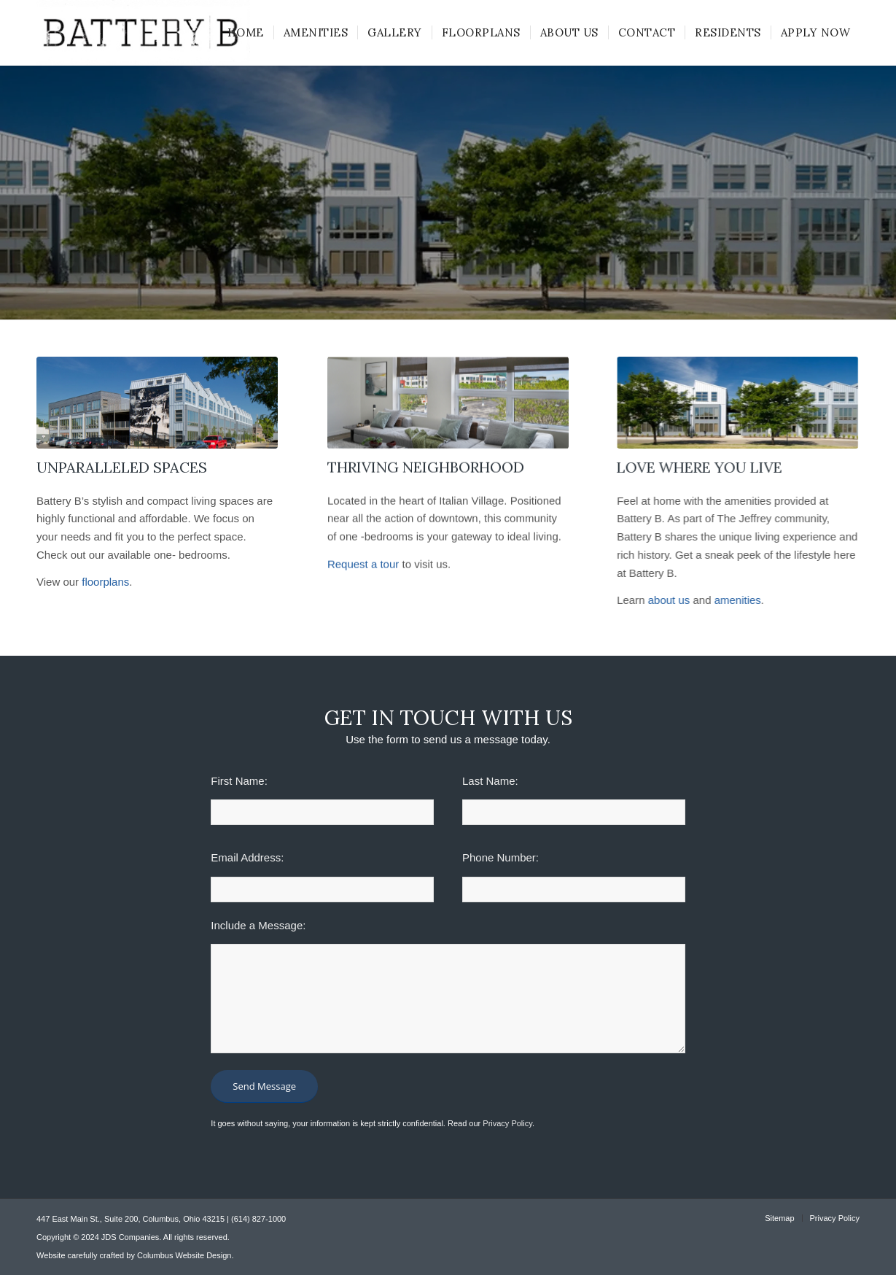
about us (668, 600)
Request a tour (363, 565)
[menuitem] (245, 33)
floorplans (106, 582)
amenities (736, 600)
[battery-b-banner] (736, 403)
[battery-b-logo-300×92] (143, 33)
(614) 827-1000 (258, 1218)
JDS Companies (130, 1237)
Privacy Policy (507, 1123)
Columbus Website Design (184, 1255)
